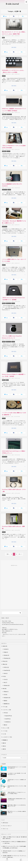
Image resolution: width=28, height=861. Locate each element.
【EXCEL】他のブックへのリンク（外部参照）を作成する (17, 780)
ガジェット (9, 114)
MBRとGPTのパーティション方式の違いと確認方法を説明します (17, 812)
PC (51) (4, 676)
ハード (8, 151)
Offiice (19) (5, 664)
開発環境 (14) (6, 703)
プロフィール (5, 828)
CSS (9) (5, 694)
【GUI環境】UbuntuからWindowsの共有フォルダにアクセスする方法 (17, 799)
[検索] (12, 613)
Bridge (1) (6, 652)
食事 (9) (4, 749)
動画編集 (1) (5, 740)
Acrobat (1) (6, 649)
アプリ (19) (5, 706)
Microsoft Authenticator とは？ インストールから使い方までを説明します (17, 767)
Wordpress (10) (7, 697)
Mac (3, 37)
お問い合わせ (5, 822)
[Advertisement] (14, 586)
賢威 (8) (5, 700)
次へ (20, 554)
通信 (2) (5, 724)
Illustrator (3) (6, 655)
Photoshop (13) (7, 658)
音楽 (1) (4, 746)
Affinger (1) (6, 691)
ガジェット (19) (6, 727)
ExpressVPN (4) (8, 715)
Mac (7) (5, 682)
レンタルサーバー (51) (7, 737)
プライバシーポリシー (7, 825)
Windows (4, 114)
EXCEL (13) (6, 667)
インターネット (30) (7, 709)
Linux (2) (5, 679)
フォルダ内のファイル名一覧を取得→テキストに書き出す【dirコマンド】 (17, 774)
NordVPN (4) (7, 718)
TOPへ (21, 859)
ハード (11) (5, 730)
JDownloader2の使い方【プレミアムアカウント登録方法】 (17, 787)
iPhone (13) (5, 661)
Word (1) (5, 673)
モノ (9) (4, 733)
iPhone (4, 303)
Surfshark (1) (7, 721)
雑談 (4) (4, 743)
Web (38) (4, 688)
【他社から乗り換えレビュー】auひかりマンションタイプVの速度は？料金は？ (17, 793)
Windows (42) (6, 685)
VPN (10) (6, 712)
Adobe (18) (5, 646)
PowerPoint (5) (7, 670)
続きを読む (18, 47)
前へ (8, 554)
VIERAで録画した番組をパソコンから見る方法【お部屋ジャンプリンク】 (17, 806)
